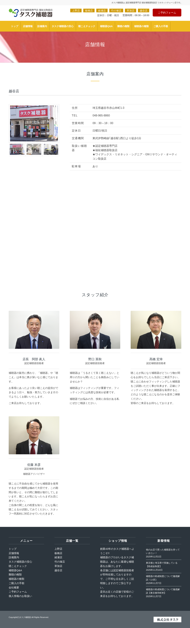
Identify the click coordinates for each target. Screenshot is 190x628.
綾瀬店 (102, 10)
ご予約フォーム (167, 12)
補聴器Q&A (15, 570)
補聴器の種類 (16, 578)
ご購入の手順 (16, 583)
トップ (12, 548)
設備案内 (14, 557)
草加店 (130, 10)
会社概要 (14, 587)
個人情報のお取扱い (20, 596)
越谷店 (143, 10)
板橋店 (89, 10)
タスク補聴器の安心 (20, 561)
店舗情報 (14, 553)
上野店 (76, 10)
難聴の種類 (15, 574)
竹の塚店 (116, 10)
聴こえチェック (18, 565)
